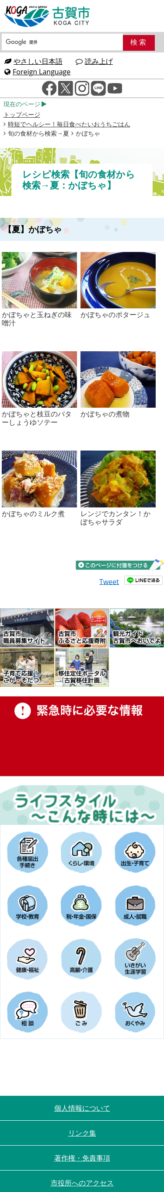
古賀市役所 (47, 17)
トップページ (21, 114)
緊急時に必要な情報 (82, 736)
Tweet (109, 581)
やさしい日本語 (33, 61)
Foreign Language (37, 72)
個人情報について (82, 1108)
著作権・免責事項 (82, 1158)
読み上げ (94, 61)
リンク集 (82, 1133)
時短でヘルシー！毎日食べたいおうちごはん (69, 124)
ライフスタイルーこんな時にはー (82, 805)
